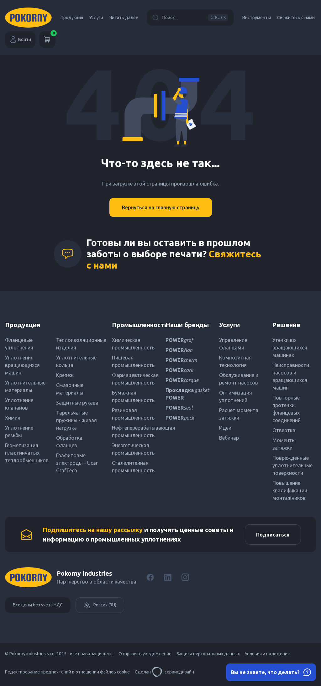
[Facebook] (150, 579)
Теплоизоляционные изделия (79, 343)
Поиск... (190, 17)
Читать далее (123, 17)
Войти (20, 39)
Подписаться (271, 535)
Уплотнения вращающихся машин (22, 365)
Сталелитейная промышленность (133, 466)
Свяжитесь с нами (296, 17)
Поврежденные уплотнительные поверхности (292, 465)
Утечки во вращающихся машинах (289, 347)
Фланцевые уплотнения (19, 343)
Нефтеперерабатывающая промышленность (133, 431)
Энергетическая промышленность (133, 449)
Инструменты (256, 17)
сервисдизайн (173, 673)
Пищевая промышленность (133, 361)
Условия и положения (267, 655)
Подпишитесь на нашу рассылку (93, 530)
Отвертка (283, 430)
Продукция (72, 17)
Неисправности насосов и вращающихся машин (290, 376)
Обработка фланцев (69, 441)
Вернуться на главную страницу (160, 207)
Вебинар (229, 438)
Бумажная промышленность (133, 396)
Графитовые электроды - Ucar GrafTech (77, 463)
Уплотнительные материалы (25, 386)
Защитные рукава (77, 403)
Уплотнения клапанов (19, 404)
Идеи (225, 428)
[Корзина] (47, 39)
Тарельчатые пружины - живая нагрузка (76, 420)
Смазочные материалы (69, 388)
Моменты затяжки (284, 444)
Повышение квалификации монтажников (289, 490)
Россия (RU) (99, 606)
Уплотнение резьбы (19, 431)
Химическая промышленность (133, 343)
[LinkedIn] (167, 579)
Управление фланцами (233, 343)
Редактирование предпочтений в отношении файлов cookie (67, 673)
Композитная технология (235, 361)
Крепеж (65, 375)
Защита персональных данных (208, 655)
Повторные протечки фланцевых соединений (286, 409)
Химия (12, 418)
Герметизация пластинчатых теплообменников (27, 452)
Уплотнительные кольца (76, 361)
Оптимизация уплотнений (235, 396)
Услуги (96, 17)
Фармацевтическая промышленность (133, 378)
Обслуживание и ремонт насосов (238, 378)
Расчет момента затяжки (238, 414)
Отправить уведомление (144, 655)
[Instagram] (185, 579)
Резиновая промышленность (133, 414)
